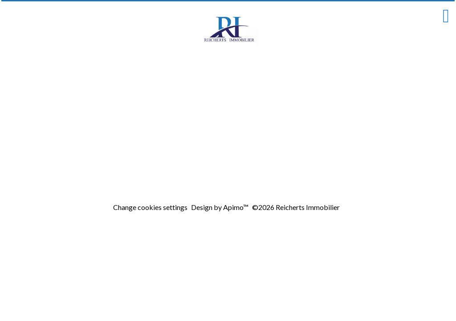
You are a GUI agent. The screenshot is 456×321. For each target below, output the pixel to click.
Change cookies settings (150, 207)
